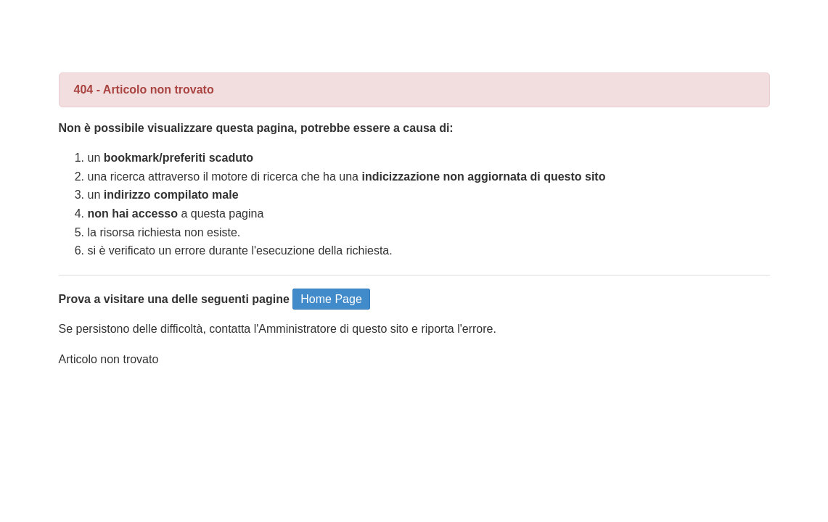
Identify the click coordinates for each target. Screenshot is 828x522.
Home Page (331, 299)
